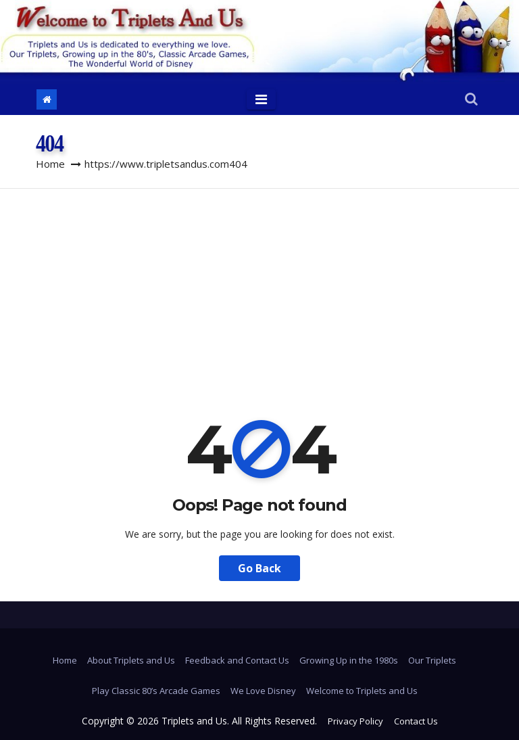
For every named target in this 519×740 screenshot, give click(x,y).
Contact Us (416, 721)
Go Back (259, 568)
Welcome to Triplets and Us (362, 691)
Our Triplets (432, 660)
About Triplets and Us (131, 660)
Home (50, 163)
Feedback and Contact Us (237, 660)
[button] (471, 99)
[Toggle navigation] (261, 99)
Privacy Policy (355, 721)
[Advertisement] (259, 290)
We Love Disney (263, 691)
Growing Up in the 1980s (348, 660)
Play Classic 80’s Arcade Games (156, 691)
